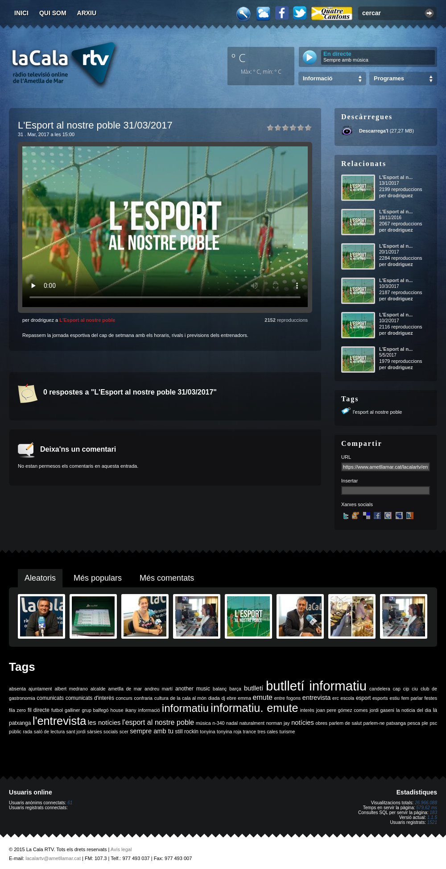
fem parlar (412, 698)
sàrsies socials (102, 731)
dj (223, 698)
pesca (414, 723)
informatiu (185, 708)
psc (433, 723)
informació (149, 710)
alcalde (98, 688)
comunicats (50, 698)
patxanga (396, 723)
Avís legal (121, 849)
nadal (232, 723)
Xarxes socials (357, 504)
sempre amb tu (151, 731)
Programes (389, 78)
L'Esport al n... (396, 177)
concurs (124, 698)
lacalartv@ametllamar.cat (53, 858)
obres (321, 723)
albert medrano (71, 688)
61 (69, 802)
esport (363, 698)
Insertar (349, 480)
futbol (57, 710)
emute (263, 697)
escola (347, 698)
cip (406, 688)
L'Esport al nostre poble (87, 320)
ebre (231, 698)
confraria (143, 698)
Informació (317, 78)
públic (15, 731)
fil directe (39, 710)
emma (244, 698)
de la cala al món (188, 698)
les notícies (104, 722)
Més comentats (167, 578)
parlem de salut (345, 723)
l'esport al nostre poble (377, 412)
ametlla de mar (125, 688)
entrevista (316, 697)
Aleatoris (40, 578)
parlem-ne (374, 723)
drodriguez (400, 195)
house (117, 710)
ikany (130, 710)
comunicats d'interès (90, 698)
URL (346, 457)
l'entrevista (59, 721)
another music (192, 689)
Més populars (98, 578)
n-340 (218, 723)
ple (425, 723)
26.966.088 (426, 802)
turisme (287, 731)
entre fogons (287, 698)
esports (380, 698)
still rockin (186, 731)
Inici (21, 13)
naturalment (252, 723)
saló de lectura (49, 731)
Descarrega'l (373, 130)
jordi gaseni (382, 710)
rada (27, 731)
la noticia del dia (413, 710)
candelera (379, 688)
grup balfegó (95, 710)
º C (238, 57)
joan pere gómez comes (342, 710)
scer (124, 731)
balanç (220, 688)
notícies (302, 722)
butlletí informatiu (316, 685)
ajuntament (40, 688)
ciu (415, 688)
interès (307, 710)
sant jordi (76, 731)
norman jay (278, 723)
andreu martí (159, 688)
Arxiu (87, 13)
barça (235, 688)
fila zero (17, 710)
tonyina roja (229, 731)
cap (397, 688)
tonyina (207, 731)
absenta (17, 688)
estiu (395, 698)
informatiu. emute (254, 708)
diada (214, 698)
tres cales (267, 731)
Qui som (52, 13)
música (203, 723)
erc (335, 698)
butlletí (253, 688)
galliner (72, 710)
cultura (161, 698)
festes (431, 698)
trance (249, 731)
